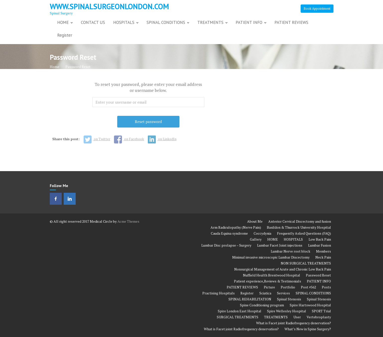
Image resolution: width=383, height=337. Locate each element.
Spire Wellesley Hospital (286, 311)
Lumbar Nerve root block (290, 251)
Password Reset (318, 275)
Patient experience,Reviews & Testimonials (267, 281)
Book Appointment (317, 8)
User (297, 317)
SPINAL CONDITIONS (166, 22)
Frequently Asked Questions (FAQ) (304, 233)
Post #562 (308, 287)
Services (283, 293)
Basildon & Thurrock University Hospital (299, 227)
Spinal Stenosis (289, 299)
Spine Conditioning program (262, 305)
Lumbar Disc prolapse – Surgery (226, 245)
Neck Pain (323, 257)
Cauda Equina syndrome (229, 233)
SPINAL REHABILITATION (249, 299)
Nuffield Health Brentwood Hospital (271, 275)
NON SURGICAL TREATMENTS (306, 263)
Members (323, 251)
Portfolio (288, 287)
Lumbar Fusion (319, 245)
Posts (326, 287)
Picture (269, 287)
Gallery (256, 239)
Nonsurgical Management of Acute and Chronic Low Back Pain (282, 269)
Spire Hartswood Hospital (310, 305)
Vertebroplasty (319, 317)
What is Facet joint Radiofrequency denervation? (293, 323)
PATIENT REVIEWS (291, 22)
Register (64, 35)
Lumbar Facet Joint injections (279, 245)
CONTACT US (93, 22)
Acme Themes (128, 221)
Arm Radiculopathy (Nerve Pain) (236, 227)
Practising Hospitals (218, 293)
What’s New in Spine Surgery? (307, 329)
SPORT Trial (321, 311)
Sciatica (265, 293)
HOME (63, 22)
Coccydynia (262, 233)
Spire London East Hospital (239, 311)
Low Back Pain (320, 239)
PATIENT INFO (249, 22)
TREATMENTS (210, 22)
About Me (255, 221)
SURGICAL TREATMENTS (237, 317)
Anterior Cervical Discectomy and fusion (299, 221)
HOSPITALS (123, 22)
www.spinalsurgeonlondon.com (109, 6)
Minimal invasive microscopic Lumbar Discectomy (271, 257)
